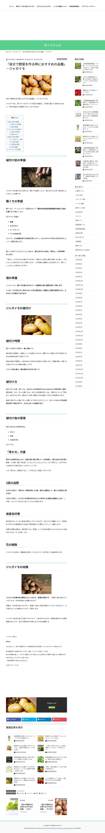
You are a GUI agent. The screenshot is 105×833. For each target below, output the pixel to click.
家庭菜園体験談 (80, 229)
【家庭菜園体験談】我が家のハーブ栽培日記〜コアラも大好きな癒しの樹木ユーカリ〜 (90, 151)
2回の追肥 (14, 142)
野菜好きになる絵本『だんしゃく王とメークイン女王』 (55, 737)
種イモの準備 (15, 124)
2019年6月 (79, 306)
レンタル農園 (80, 204)
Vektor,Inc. (71, 828)
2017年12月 (79, 369)
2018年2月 (79, 361)
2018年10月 (79, 340)
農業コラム (79, 246)
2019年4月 (79, 314)
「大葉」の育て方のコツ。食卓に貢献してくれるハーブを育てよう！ (55, 748)
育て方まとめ (62, 59)
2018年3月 (79, 357)
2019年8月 (79, 298)
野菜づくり (44, 793)
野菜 (36, 793)
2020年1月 (79, 277)
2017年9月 (79, 382)
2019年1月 (79, 327)
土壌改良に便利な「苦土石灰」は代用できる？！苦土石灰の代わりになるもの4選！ (90, 164)
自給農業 (78, 241)
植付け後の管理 (13, 137)
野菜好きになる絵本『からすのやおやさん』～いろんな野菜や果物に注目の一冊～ (24, 769)
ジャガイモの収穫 (13, 149)
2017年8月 (79, 386)
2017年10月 (79, 378)
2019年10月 (79, 289)
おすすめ (21, 793)
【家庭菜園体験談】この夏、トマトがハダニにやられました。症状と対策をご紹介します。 (90, 66)
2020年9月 (79, 260)
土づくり (78, 216)
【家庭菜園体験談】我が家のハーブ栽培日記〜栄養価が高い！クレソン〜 (90, 102)
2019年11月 (79, 285)
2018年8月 (79, 348)
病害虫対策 (14, 144)
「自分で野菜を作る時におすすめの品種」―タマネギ (46, 806)
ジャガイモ (29, 793)
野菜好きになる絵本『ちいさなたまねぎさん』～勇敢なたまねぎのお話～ (24, 780)
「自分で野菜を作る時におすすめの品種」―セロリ (26, 806)
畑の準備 (13, 127)
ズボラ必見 (79, 195)
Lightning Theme (44, 828)
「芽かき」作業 (15, 139)
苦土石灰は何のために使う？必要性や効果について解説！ (90, 176)
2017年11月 (79, 373)
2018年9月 (79, 344)
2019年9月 (79, 293)
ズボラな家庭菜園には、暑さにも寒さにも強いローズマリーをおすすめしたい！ (90, 80)
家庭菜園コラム (80, 225)
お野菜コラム (80, 191)
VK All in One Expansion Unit (58, 828)
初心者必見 (79, 212)
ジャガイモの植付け (14, 129)
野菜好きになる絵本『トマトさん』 (90, 91)
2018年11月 (79, 336)
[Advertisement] (52, 25)
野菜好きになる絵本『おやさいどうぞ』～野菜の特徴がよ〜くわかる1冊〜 (24, 748)
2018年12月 (79, 331)
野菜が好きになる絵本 (83, 250)
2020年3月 (79, 268)
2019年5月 (79, 310)
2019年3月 (79, 319)
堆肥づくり (79, 220)
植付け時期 (14, 132)
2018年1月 (79, 365)
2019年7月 (79, 302)
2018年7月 (79, 352)
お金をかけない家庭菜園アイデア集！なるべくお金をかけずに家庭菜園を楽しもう (90, 115)
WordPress (34, 828)
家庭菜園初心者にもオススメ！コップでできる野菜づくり (24, 737)
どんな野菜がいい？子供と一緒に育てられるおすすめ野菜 (55, 779)
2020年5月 (79, 264)
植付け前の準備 (13, 122)
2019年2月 (79, 323)
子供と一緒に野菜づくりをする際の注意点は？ (55, 768)
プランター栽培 (80, 199)
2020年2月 (79, 272)
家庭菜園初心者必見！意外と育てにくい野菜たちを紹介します (24, 758)
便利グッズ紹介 (80, 208)
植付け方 (13, 134)
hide (16, 118)
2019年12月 (79, 281)
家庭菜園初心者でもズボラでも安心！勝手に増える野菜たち (55, 758)
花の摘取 (13, 147)
